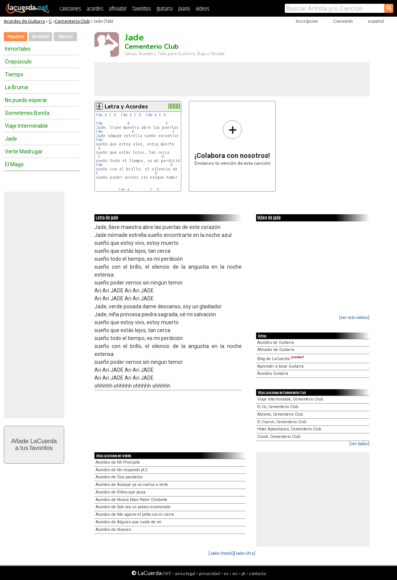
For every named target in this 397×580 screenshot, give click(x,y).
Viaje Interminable (26, 126)
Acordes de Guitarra (24, 21)
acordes (95, 9)
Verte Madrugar (24, 151)
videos (202, 9)
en (235, 573)
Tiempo (14, 74)
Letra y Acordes (126, 106)
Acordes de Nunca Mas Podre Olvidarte (131, 499)
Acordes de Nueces (113, 529)
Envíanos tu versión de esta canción (232, 142)
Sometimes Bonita (27, 113)
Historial (65, 36)
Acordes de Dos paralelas (119, 477)
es (226, 573)
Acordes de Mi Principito (118, 462)
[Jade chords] (221, 553)
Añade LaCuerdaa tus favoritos (34, 444)
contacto (257, 573)
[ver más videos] (354, 317)
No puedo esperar (26, 100)
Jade (11, 139)
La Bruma (16, 87)
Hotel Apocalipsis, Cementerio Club (289, 429)
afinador (118, 9)
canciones (70, 9)
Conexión (343, 21)
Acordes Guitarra (272, 373)
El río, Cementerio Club (277, 406)
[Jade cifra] (244, 553)
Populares (15, 36)
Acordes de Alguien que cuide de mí (128, 522)
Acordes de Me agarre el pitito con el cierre (135, 514)
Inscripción (307, 21)
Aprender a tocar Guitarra (280, 366)
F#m (99, 115)
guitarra (164, 9)
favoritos (141, 9)
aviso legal (185, 573)
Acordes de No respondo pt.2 (122, 469)
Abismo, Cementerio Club (280, 414)
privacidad (209, 573)
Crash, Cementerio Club (278, 436)
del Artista (40, 36)
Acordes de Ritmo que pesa (120, 492)
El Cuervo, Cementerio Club (281, 421)
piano (184, 9)
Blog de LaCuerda (280, 358)
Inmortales (18, 49)
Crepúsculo (18, 62)
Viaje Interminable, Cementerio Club (290, 399)
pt (243, 573)
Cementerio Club (72, 21)
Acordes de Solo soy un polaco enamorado (133, 506)
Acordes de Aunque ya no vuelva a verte (132, 484)
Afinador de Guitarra (275, 349)
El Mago (14, 164)
